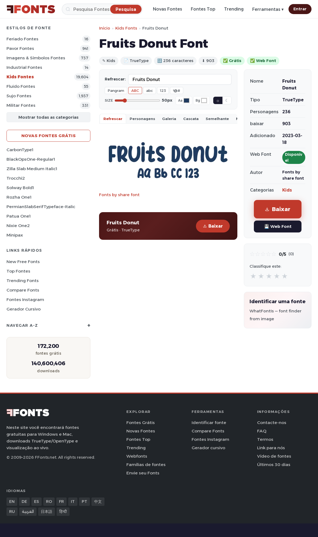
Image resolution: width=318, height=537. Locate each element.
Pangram (116, 90)
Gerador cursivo (23, 309)
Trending (234, 9)
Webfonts (136, 456)
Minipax (14, 235)
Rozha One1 (18, 197)
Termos (265, 439)
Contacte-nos (271, 422)
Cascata (191, 119)
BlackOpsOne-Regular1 (30, 159)
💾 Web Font (277, 226)
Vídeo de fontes (274, 456)
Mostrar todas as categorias (48, 117)
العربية (28, 511)
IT (73, 501)
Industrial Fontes (24, 67)
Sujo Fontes (18, 95)
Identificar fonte (209, 422)
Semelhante (217, 119)
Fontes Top (203, 9)
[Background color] (204, 100)
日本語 (46, 511)
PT (84, 501)
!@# (176, 90)
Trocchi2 (15, 178)
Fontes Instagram (25, 299)
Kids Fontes (20, 76)
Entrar (300, 9)
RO (49, 501)
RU (12, 511)
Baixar (213, 226)
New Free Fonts (23, 261)
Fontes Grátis (140, 422)
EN (12, 501)
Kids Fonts (126, 28)
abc (149, 90)
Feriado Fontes (22, 38)
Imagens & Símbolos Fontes (35, 57)
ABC (135, 90)
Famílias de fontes (146, 464)
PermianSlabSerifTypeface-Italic (40, 206)
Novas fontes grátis (48, 135)
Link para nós (271, 447)
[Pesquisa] (102, 9)
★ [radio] (253, 276)
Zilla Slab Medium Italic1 (31, 168)
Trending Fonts (22, 280)
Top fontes (18, 271)
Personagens (142, 119)
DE (24, 501)
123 (163, 90)
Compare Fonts (22, 290)
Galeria (169, 119)
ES (36, 501)
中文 (98, 501)
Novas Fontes (167, 9)
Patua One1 (18, 216)
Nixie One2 (18, 225)
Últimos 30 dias (273, 464)
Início (104, 28)
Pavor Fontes (20, 48)
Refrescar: (115, 79)
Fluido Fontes (20, 86)
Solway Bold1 (20, 187)
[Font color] (186, 100)
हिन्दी (63, 511)
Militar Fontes (20, 105)
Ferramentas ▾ (268, 9)
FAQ (261, 431)
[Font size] (137, 100)
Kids (287, 190)
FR (61, 501)
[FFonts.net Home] (30, 9)
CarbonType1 (19, 149)
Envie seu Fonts (142, 472)
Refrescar (112, 119)
